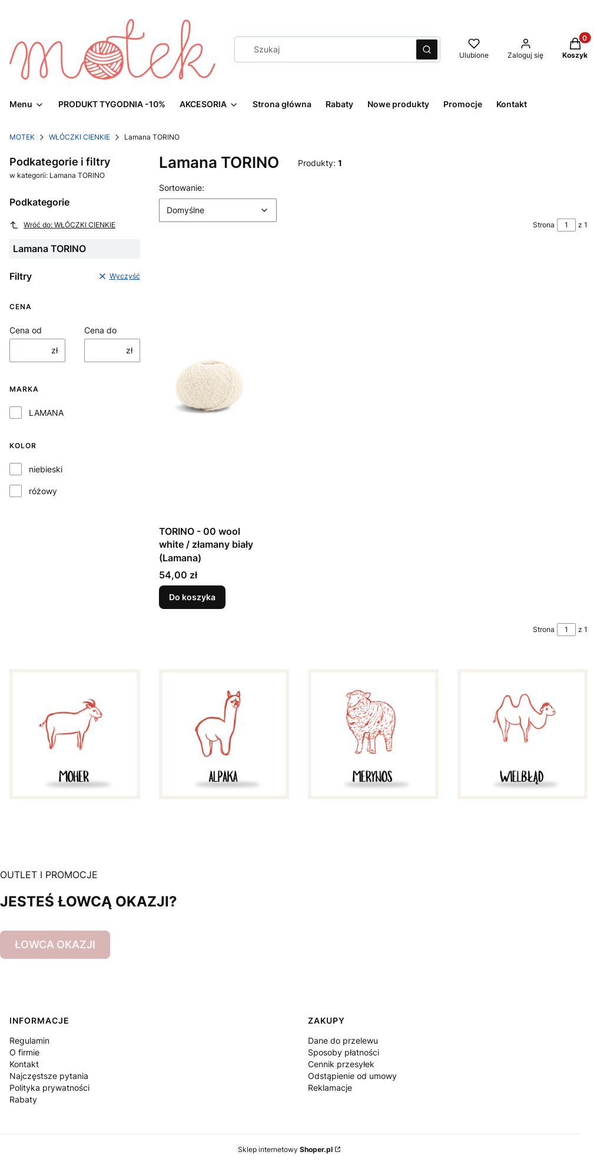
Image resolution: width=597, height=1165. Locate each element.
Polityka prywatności (49, 1088)
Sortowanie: (181, 187)
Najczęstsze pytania (48, 1076)
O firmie (24, 1052)
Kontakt (24, 1064)
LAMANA (46, 413)
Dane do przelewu (343, 1040)
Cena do (100, 330)
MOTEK (22, 137)
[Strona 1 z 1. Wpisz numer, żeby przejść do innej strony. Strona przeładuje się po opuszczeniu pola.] (566, 225)
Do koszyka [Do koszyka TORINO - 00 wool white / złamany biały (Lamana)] (192, 597)
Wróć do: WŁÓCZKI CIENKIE (62, 225)
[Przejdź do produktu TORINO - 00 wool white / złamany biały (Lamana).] (209, 387)
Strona (544, 224)
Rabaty (23, 1099)
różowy (43, 491)
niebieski (45, 469)
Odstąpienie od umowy (352, 1076)
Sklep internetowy (285, 1149)
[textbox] (218, 210)
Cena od (25, 330)
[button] (426, 49)
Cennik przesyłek (341, 1064)
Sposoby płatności (343, 1052)
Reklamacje (330, 1088)
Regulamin (29, 1040)
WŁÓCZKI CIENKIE (79, 137)
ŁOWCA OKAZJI (55, 944)
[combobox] (321, 49)
